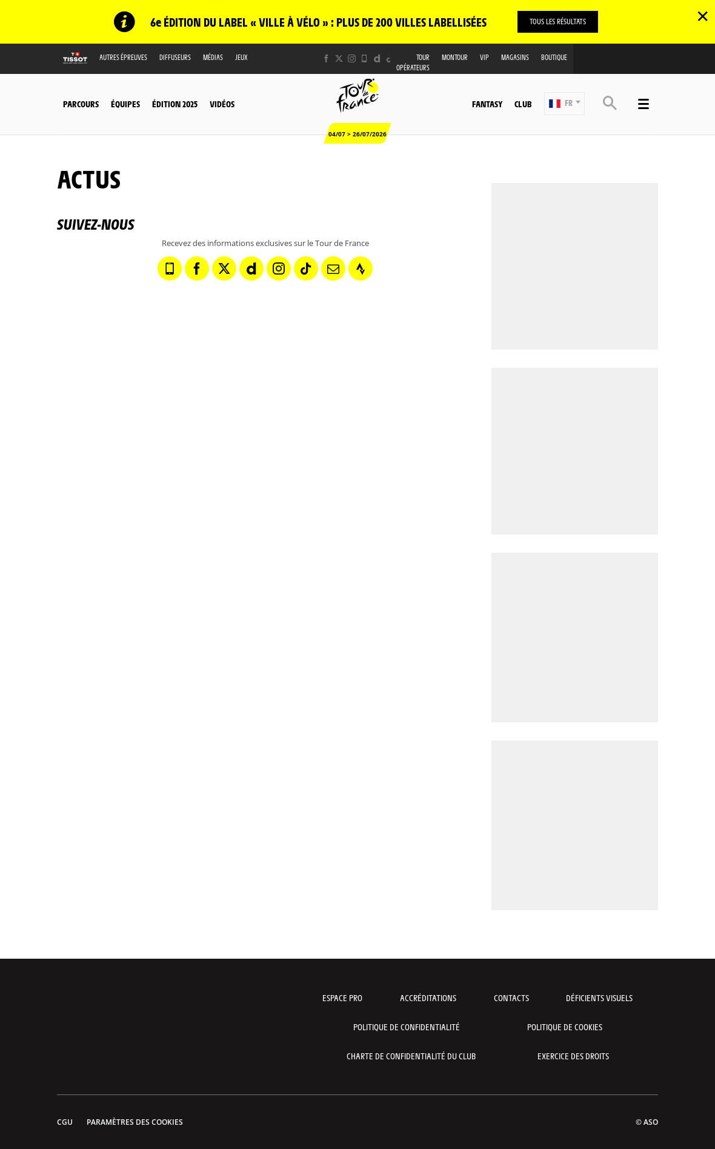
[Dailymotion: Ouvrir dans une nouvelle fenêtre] (377, 58)
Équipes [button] (125, 103)
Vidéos (222, 103)
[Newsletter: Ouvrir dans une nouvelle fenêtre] (333, 268)
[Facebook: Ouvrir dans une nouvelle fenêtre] (326, 58)
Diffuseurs (175, 57)
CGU (65, 1122)
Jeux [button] (241, 57)
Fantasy (487, 103)
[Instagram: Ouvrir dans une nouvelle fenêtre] (351, 58)
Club (522, 103)
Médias (213, 57)
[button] (564, 103)
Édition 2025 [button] (175, 103)
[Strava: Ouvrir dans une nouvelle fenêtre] (360, 268)
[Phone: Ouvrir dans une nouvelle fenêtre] (364, 58)
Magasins (515, 57)
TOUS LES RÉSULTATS (558, 21)
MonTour (455, 57)
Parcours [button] (81, 103)
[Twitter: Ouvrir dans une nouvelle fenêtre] (339, 58)
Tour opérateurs (413, 62)
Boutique (554, 57)
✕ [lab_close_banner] (703, 15)
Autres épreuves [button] (123, 57)
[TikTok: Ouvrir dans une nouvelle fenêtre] (390, 58)
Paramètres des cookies (135, 1122)
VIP (484, 57)
